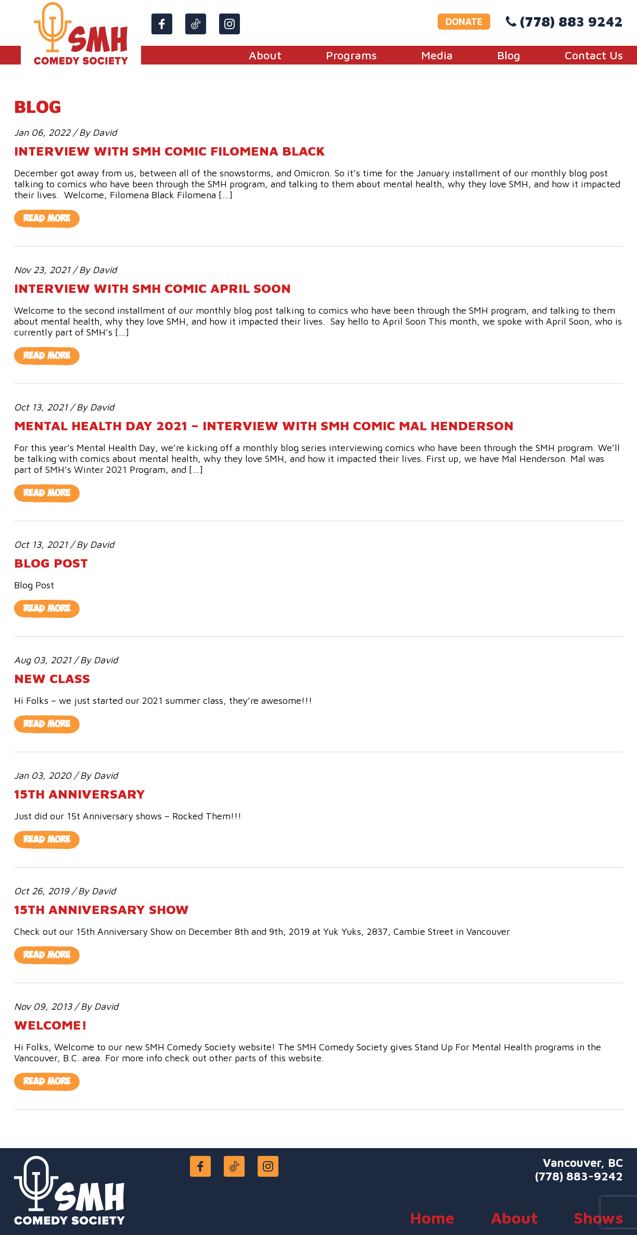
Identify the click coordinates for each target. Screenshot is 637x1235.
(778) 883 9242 (571, 21)
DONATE (463, 21)
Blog (508, 55)
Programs (351, 55)
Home (432, 1217)
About (265, 55)
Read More (46, 218)
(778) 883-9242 (579, 1176)
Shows (598, 1217)
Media (437, 55)
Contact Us (594, 55)
